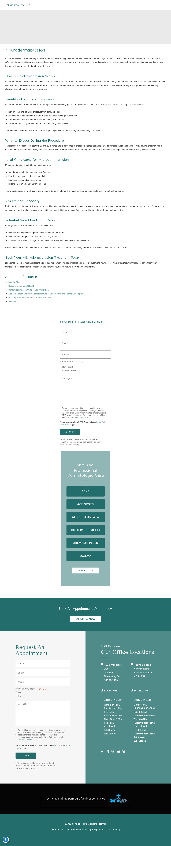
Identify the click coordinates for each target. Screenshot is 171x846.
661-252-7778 (141, 690)
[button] (85, 491)
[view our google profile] (119, 751)
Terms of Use (105, 829)
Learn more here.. (81, 417)
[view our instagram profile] (113, 751)
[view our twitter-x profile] (108, 751)
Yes (19, 692)
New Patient (67, 367)
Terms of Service (65, 425)
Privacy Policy (101, 422)
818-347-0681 (111, 690)
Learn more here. (25, 739)
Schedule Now (85, 619)
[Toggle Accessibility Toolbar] (6, 840)
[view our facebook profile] (103, 751)
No (19, 696)
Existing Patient (69, 371)
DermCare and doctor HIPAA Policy (67, 829)
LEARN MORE (85, 570)
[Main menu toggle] (164, 5)
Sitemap (116, 829)
